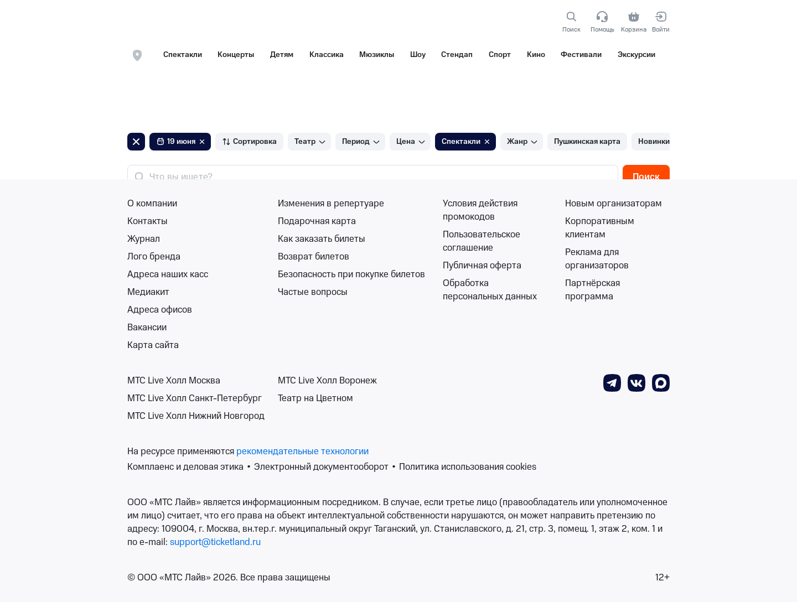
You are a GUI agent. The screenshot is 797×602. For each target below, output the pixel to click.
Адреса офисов (159, 309)
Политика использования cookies (467, 467)
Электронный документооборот (321, 467)
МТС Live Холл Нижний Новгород (196, 416)
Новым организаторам (613, 203)
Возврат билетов (313, 256)
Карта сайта (153, 345)
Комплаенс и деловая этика (185, 467)
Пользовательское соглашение (481, 241)
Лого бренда (153, 256)
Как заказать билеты (321, 239)
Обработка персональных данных (490, 290)
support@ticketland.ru (215, 542)
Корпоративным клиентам (599, 228)
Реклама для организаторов (597, 259)
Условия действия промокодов (480, 210)
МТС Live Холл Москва (173, 380)
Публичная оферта (482, 265)
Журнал (143, 239)
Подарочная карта (317, 221)
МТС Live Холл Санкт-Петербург (194, 398)
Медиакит (148, 292)
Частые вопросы (313, 292)
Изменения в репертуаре (331, 203)
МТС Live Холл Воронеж (327, 380)
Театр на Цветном (315, 398)
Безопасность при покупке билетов (351, 274)
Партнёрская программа (592, 290)
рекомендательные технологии (302, 451)
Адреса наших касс (167, 274)
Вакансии (147, 327)
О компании (152, 203)
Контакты (147, 221)
